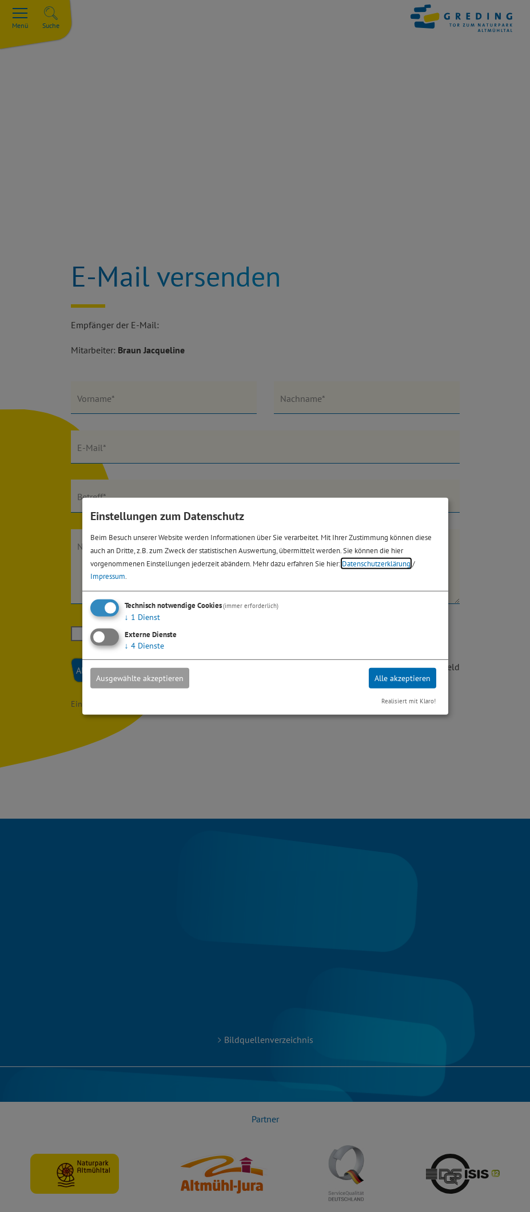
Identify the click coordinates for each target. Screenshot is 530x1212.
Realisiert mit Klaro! (408, 701)
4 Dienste (144, 646)
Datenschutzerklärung (376, 562)
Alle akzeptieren (402, 678)
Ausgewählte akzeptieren (140, 678)
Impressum (107, 576)
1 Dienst (142, 617)
